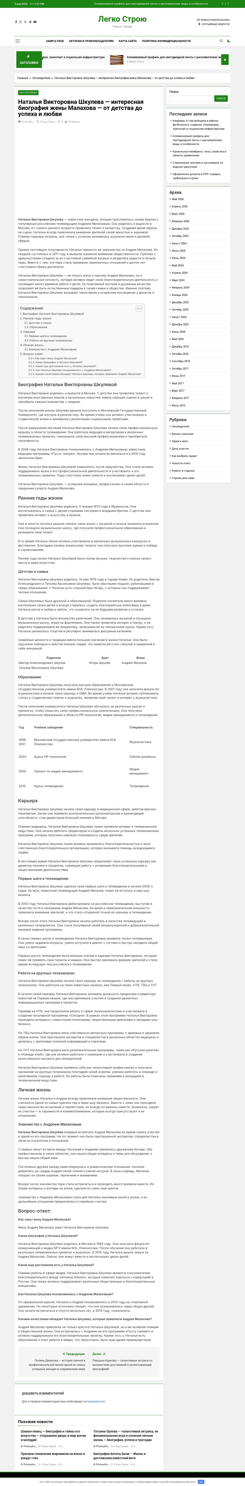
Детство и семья (40, 323)
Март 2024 (178, 280)
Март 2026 (178, 214)
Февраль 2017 (180, 398)
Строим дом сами (183, 478)
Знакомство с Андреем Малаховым (53, 349)
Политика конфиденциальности (166, 41)
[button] (137, 309)
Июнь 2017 (178, 376)
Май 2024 (178, 265)
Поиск (174, 92)
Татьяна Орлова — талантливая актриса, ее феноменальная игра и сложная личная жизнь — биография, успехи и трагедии (125, 1436)
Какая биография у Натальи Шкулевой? (59, 362)
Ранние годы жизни (37, 318)
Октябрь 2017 (180, 368)
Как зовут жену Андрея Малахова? (56, 358)
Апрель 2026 (179, 206)
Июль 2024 (178, 250)
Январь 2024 (179, 295)
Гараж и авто (180, 441)
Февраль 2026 (180, 221)
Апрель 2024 (179, 272)
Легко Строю (122, 19)
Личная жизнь (33, 345)
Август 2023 (179, 317)
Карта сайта (128, 41)
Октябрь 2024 (180, 236)
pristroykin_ (28, 122)
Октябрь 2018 (180, 353)
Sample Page (55, 41)
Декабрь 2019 (180, 346)
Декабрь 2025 (180, 228)
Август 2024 (179, 243)
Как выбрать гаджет (184, 456)
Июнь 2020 (178, 331)
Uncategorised (27, 92)
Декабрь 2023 (180, 302)
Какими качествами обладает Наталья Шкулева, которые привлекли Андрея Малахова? (88, 374)
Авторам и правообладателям (91, 41)
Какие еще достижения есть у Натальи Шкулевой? (66, 366)
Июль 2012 (178, 405)
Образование (38, 327)
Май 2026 (178, 199)
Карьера (29, 332)
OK (201, 1481)
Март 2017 (178, 390)
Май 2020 (178, 339)
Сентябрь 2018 (181, 361)
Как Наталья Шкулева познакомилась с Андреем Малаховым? (73, 370)
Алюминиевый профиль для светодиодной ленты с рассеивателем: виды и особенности (151, 3)
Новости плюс (181, 463)
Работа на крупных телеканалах (50, 340)
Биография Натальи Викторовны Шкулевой (53, 314)
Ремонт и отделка (183, 470)
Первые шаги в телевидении (48, 336)
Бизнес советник (183, 434)
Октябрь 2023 (180, 309)
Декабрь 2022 (180, 324)
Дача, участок (180, 448)
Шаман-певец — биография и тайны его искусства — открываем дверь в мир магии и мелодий (53, 1436)
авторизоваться (94, 1401)
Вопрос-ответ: (33, 354)
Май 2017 (178, 383)
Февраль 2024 (180, 287)
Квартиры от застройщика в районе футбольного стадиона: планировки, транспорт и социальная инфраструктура (198, 124)
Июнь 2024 (178, 258)
